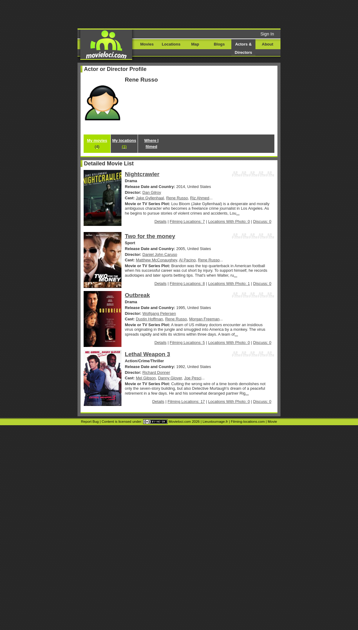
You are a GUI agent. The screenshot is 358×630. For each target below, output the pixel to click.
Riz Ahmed (199, 198)
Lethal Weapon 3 (147, 354)
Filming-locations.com (248, 421)
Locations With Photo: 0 (229, 221)
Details (160, 221)
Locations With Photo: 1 (229, 283)
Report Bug (90, 421)
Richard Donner (156, 372)
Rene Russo (177, 198)
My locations (124, 143)
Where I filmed (151, 143)
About (267, 44)
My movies (97, 143)
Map (195, 44)
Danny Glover (170, 378)
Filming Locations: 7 (187, 221)
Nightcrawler (142, 174)
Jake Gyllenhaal (150, 198)
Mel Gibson (146, 378)
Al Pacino (187, 260)
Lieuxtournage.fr (215, 421)
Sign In (267, 33)
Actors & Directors (243, 48)
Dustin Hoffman (149, 319)
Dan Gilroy (152, 192)
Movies (147, 44)
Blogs (219, 44)
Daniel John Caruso (160, 254)
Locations (171, 44)
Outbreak (137, 295)
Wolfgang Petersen (159, 313)
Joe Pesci (192, 378)
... (238, 213)
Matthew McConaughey (156, 260)
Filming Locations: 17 (186, 401)
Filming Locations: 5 (187, 342)
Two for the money (150, 236)
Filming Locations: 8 (187, 283)
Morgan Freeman (204, 319)
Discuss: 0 (262, 221)
